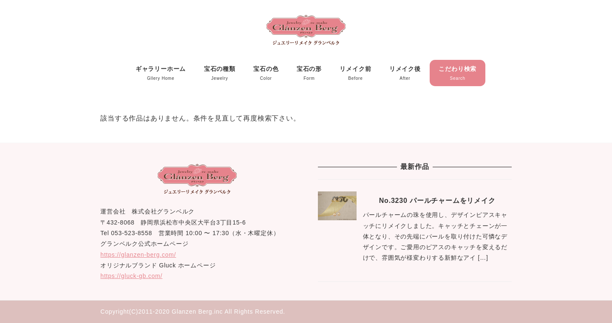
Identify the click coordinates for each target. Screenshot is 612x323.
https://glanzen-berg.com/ (138, 254)
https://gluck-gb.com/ (131, 275)
